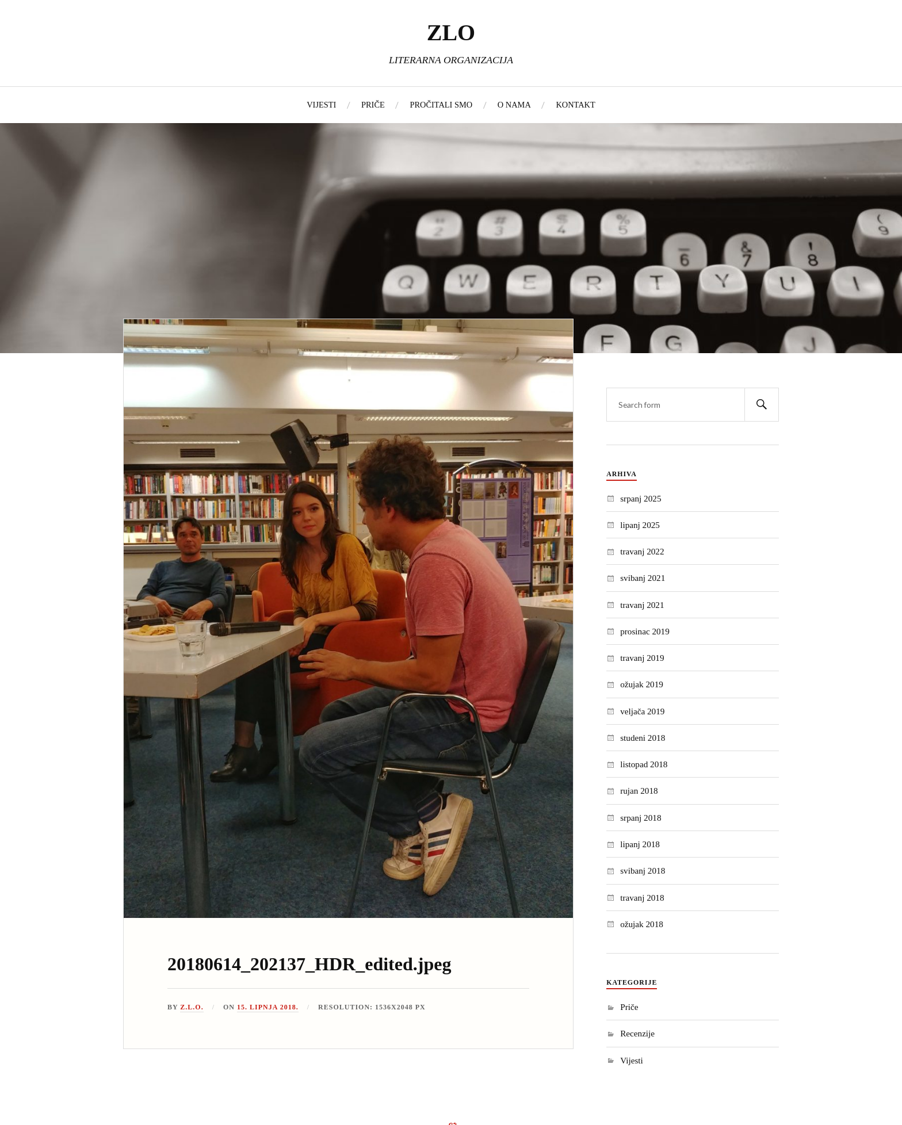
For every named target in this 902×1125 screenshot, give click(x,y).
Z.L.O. (191, 1007)
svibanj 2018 (642, 870)
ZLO (451, 32)
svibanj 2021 (642, 578)
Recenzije (637, 1033)
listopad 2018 (643, 764)
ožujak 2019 (641, 684)
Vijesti (631, 1060)
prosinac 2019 (645, 631)
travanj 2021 (642, 605)
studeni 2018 (642, 738)
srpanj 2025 (640, 498)
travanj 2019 (642, 658)
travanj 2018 (642, 897)
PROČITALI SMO (441, 104)
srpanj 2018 (640, 817)
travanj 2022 (642, 551)
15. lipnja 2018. (268, 1007)
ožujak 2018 (641, 924)
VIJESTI (321, 104)
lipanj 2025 (640, 525)
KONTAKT (575, 104)
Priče (629, 1007)
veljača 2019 (642, 711)
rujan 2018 (639, 790)
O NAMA (514, 104)
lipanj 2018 (640, 844)
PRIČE (373, 104)
